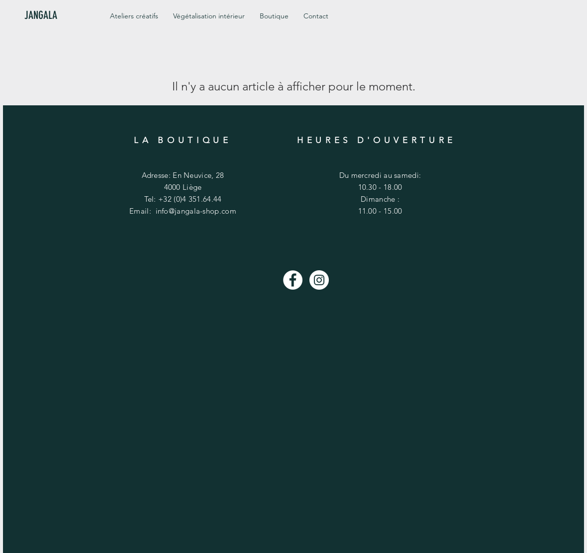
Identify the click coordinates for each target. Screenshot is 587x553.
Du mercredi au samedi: (380, 175)
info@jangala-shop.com (196, 211)
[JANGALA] (58, 15)
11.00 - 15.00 (380, 211)
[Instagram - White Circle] (319, 280)
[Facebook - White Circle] (292, 280)
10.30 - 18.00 (380, 187)
